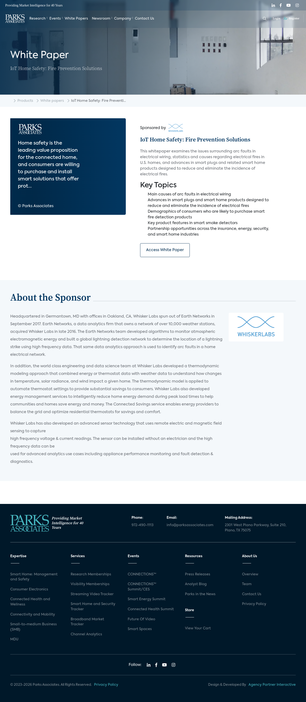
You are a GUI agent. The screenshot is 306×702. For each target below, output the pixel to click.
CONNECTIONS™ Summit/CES (142, 587)
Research (37, 18)
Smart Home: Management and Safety (34, 577)
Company (122, 18)
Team (247, 584)
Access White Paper (165, 250)
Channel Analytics (86, 634)
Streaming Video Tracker (92, 594)
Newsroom (101, 18)
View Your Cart (198, 628)
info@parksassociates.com (190, 525)
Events (55, 18)
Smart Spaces (140, 629)
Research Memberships (91, 574)
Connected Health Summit (151, 609)
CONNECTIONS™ (142, 574)
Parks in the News (200, 594)
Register (291, 18)
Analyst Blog (196, 584)
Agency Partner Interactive (272, 684)
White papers (52, 101)
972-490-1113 (142, 525)
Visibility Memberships (90, 584)
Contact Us (144, 18)
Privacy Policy (254, 604)
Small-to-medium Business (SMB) (33, 627)
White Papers (76, 18)
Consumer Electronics (29, 589)
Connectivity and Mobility (32, 614)
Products (25, 101)
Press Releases (197, 574)
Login (275, 18)
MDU (14, 639)
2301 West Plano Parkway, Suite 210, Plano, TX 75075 (255, 528)
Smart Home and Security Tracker (93, 606)
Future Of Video (141, 619)
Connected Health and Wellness (30, 602)
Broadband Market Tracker (87, 622)
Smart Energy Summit (146, 599)
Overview (250, 574)
